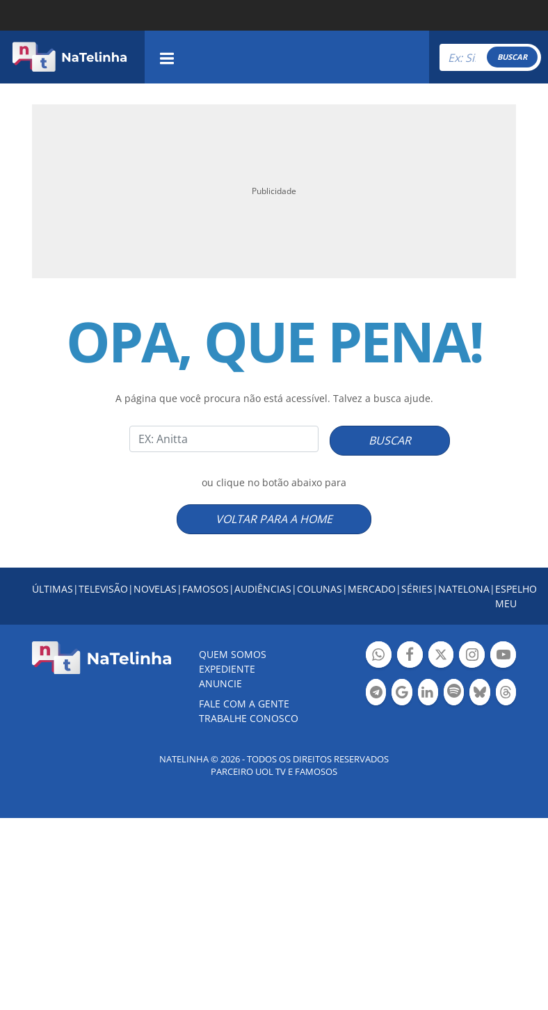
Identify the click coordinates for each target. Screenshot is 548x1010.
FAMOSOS (205, 588)
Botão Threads (506, 693)
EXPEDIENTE (227, 668)
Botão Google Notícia (402, 693)
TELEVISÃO (103, 588)
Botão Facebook (410, 656)
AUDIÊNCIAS (262, 588)
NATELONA (464, 588)
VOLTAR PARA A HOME (274, 519)
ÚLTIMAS (52, 588)
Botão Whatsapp (379, 656)
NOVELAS (155, 588)
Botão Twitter (441, 656)
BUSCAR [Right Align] (512, 56)
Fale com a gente (244, 703)
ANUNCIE (220, 683)
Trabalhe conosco (248, 718)
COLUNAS (319, 588)
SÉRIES (417, 588)
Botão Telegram (376, 693)
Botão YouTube (503, 656)
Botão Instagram (472, 656)
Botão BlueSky (479, 693)
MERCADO (372, 588)
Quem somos (232, 654)
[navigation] (167, 57)
